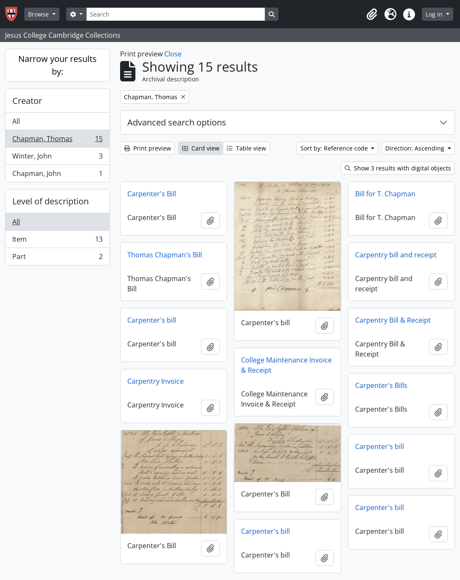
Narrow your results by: (57, 65)
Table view (246, 148)
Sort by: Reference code (335, 148)
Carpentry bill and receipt (396, 254)
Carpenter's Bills (381, 385)
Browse (39, 14)
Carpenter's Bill (151, 193)
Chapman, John (57, 175)
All (16, 121)
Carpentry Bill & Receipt (393, 320)
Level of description (50, 201)
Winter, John (57, 158)
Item (57, 241)
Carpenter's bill (151, 320)
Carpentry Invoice (155, 381)
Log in (435, 14)
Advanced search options (176, 122)
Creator (27, 100)
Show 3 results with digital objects (398, 168)
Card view (200, 148)
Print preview (147, 148)
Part (57, 258)
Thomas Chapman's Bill (164, 254)
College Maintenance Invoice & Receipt (286, 365)
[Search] (175, 14)
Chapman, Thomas (57, 141)
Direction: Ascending (415, 148)
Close (173, 54)
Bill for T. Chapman (385, 193)
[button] (371, 14)
